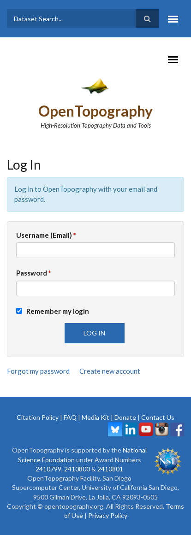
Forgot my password (38, 371)
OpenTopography (95, 111)
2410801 (110, 469)
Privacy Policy (107, 515)
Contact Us (157, 417)
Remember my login (52, 311)
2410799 (48, 469)
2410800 (77, 469)
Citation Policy (38, 417)
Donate (125, 417)
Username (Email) (46, 235)
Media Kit (95, 417)
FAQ (70, 417)
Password (33, 273)
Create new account (109, 371)
